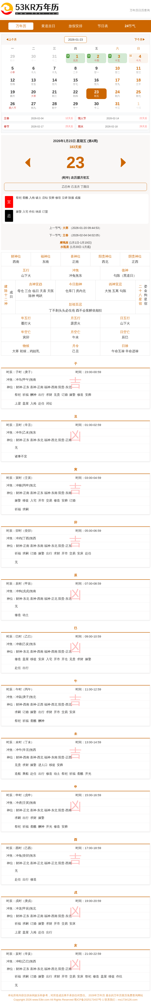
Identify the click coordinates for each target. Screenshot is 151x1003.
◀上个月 (11, 39)
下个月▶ (139, 39)
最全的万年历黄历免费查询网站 (124, 995)
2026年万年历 (97, 995)
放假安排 (75, 26)
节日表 (103, 26)
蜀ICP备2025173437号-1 (89, 999)
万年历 (21, 26)
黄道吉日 (48, 26)
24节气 (130, 26)
